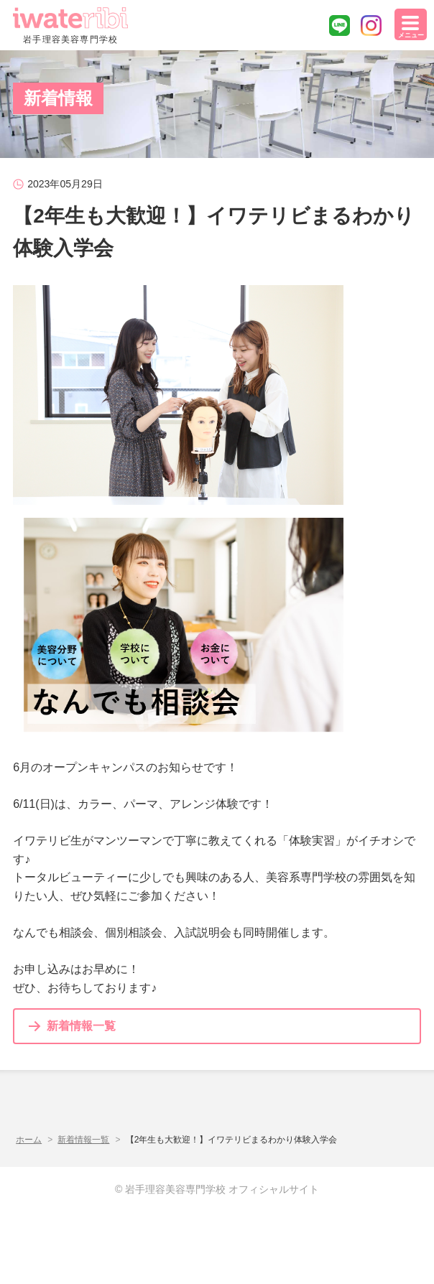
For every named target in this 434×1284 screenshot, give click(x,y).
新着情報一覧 (81, 1026)
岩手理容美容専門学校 (70, 26)
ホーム (29, 1140)
